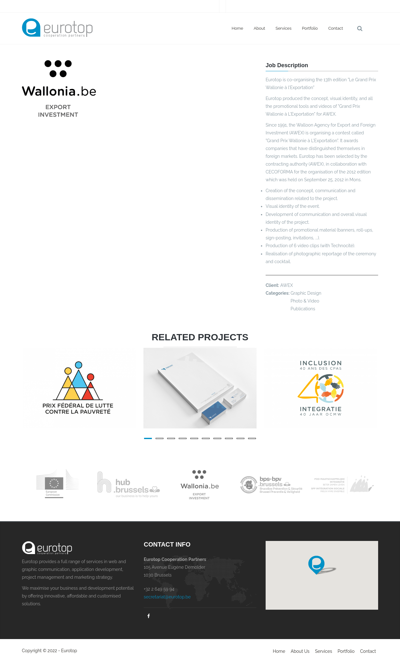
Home (237, 28)
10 (252, 438)
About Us (300, 651)
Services (284, 28)
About (259, 28)
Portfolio (310, 28)
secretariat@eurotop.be (167, 596)
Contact (335, 28)
